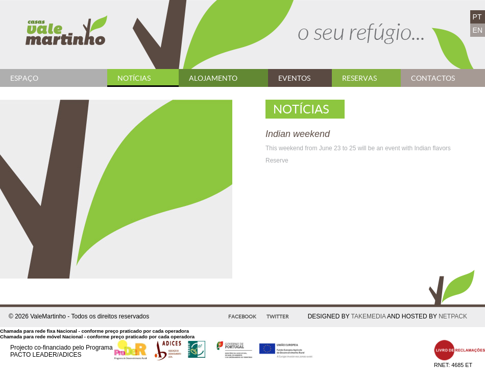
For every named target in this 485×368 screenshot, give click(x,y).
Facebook (242, 316)
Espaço (24, 78)
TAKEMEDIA (368, 316)
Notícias (134, 78)
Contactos (433, 78)
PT (477, 17)
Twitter (277, 316)
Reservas (359, 78)
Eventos (294, 78)
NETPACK (453, 316)
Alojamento (213, 78)
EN (477, 30)
